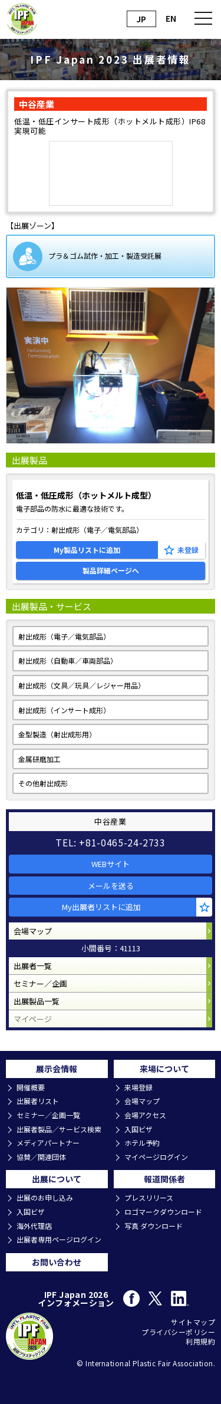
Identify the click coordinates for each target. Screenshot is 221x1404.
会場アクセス (145, 1115)
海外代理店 (34, 1226)
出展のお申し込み (45, 1197)
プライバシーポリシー (178, 1332)
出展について (56, 1179)
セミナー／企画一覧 (48, 1115)
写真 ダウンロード (153, 1226)
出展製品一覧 (37, 1001)
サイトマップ (193, 1322)
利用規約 (200, 1341)
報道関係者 (164, 1179)
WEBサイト (110, 863)
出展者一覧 (33, 965)
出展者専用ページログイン (59, 1239)
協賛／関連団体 (41, 1157)
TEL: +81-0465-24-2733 (110, 842)
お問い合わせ (56, 1262)
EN (171, 18)
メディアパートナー (48, 1143)
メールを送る (111, 885)
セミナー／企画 (40, 983)
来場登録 (138, 1087)
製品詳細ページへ (111, 570)
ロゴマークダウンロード (163, 1212)
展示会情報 (56, 1069)
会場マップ (33, 931)
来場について (164, 1069)
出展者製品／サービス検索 (59, 1129)
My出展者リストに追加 (101, 906)
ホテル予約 (142, 1143)
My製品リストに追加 (87, 550)
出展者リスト (38, 1101)
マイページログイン (156, 1157)
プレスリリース (148, 1197)
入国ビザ (138, 1129)
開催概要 (31, 1087)
